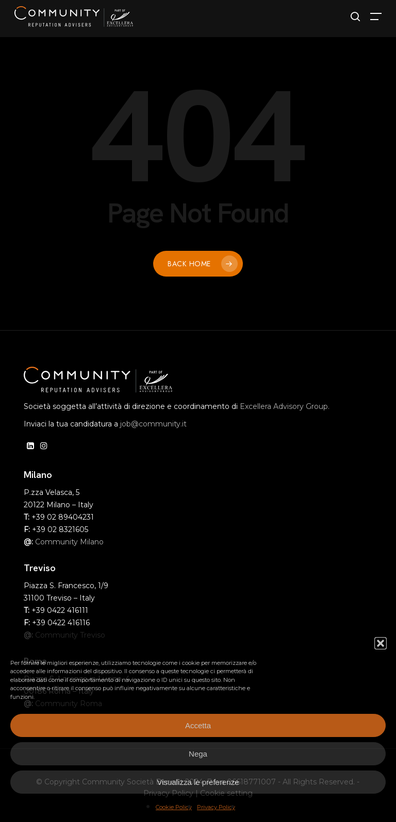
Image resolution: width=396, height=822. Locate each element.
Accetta (198, 725)
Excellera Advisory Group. (284, 406)
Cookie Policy (174, 807)
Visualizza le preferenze (198, 782)
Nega (198, 753)
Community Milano (69, 541)
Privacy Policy (216, 807)
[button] (380, 643)
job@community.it (153, 424)
